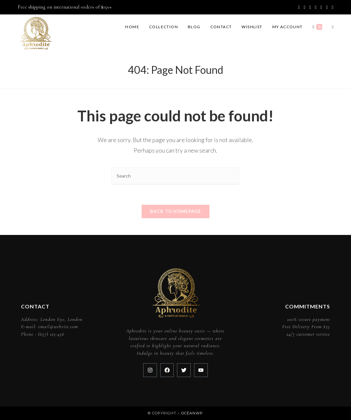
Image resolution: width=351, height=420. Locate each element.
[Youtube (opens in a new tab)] (327, 7)
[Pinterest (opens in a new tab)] (310, 7)
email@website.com (58, 326)
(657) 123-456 (51, 334)
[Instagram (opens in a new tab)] (316, 7)
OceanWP (192, 413)
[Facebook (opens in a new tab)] (304, 7)
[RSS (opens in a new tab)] (331, 7)
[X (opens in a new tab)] (299, 7)
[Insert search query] (175, 176)
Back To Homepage (175, 211)
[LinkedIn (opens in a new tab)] (321, 7)
